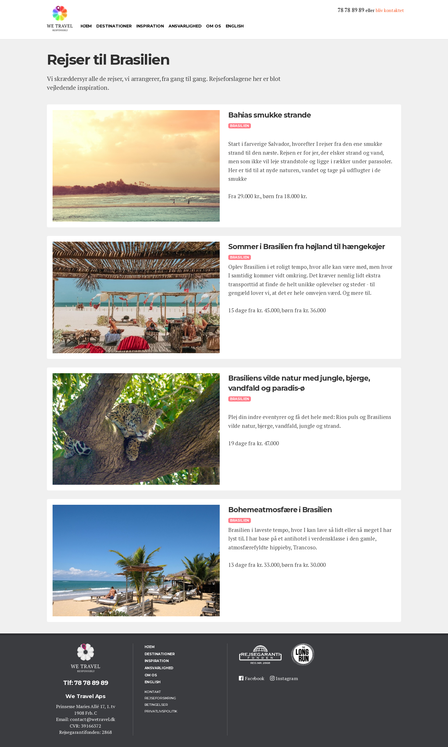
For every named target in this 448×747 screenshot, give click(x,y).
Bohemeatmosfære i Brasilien (280, 509)
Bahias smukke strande (269, 115)
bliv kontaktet (390, 10)
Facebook (254, 678)
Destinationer (114, 26)
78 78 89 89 (351, 10)
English (235, 26)
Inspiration (150, 26)
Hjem (86, 26)
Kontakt (153, 692)
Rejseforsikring (160, 698)
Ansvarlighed (185, 26)
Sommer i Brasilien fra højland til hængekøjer (306, 246)
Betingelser (156, 704)
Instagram (287, 678)
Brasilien (239, 126)
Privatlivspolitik (161, 711)
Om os (213, 26)
